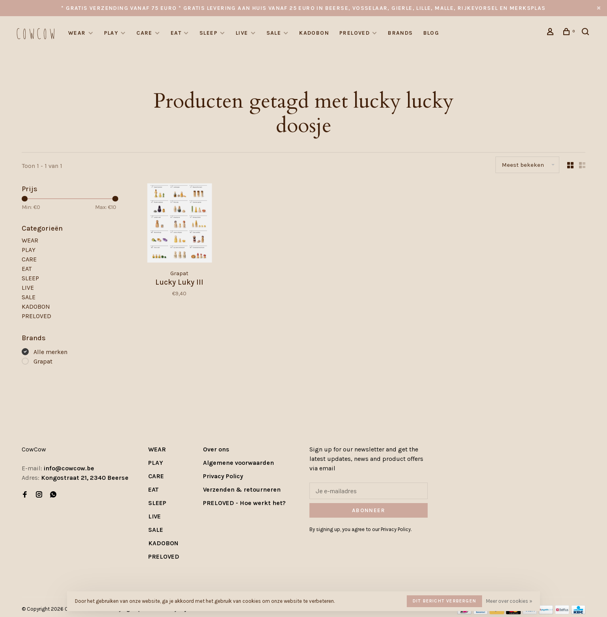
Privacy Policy (223, 476)
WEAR (77, 33)
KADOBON (314, 33)
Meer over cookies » (509, 601)
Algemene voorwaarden (238, 462)
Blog (431, 33)
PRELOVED (354, 33)
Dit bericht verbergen (444, 601)
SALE (273, 33)
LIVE (242, 33)
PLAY (111, 33)
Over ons (216, 449)
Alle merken (50, 352)
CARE (144, 33)
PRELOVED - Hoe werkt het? (244, 503)
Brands (400, 33)
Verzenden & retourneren (242, 489)
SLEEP (208, 33)
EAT (176, 33)
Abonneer (368, 510)
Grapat (43, 361)
